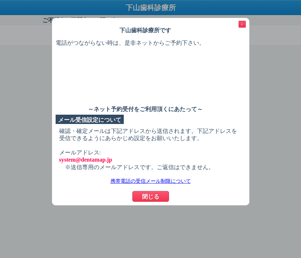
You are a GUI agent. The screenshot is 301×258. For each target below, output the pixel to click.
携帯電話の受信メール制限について (150, 181)
